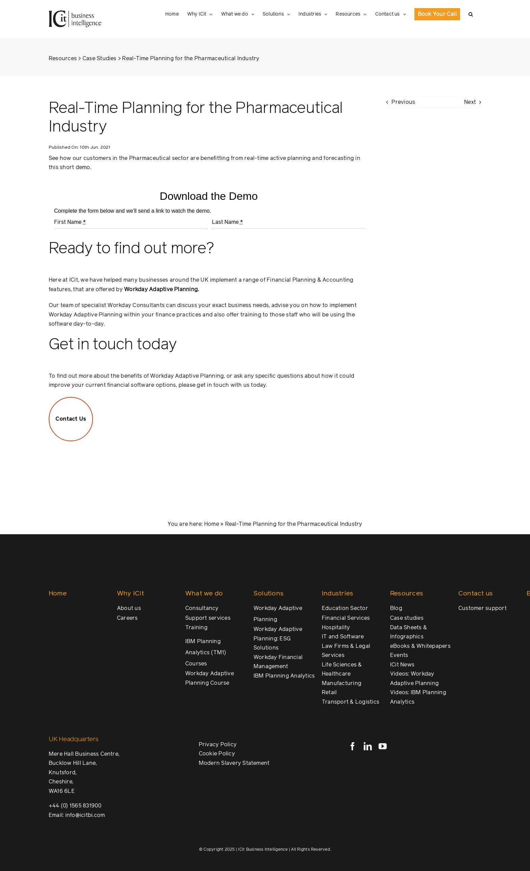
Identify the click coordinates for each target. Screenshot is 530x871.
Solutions (269, 593)
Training (196, 627)
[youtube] (383, 746)
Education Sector (345, 608)
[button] (470, 14)
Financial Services (346, 618)
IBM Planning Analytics (284, 676)
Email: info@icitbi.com (77, 815)
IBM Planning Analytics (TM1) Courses (205, 652)
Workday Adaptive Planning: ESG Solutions (278, 639)
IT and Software (343, 636)
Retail (329, 692)
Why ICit (130, 593)
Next (470, 102)
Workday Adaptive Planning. (161, 289)
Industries (337, 593)
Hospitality (336, 627)
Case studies (407, 618)
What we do (204, 593)
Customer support (482, 608)
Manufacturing (341, 683)
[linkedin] (368, 746)
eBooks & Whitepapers (420, 646)
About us (129, 608)
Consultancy (202, 608)
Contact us (475, 593)
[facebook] (352, 746)
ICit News (402, 664)
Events (399, 655)
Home (211, 524)
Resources (63, 58)
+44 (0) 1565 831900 (75, 805)
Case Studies (99, 58)
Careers (127, 618)
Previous (403, 102)
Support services (208, 618)
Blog (396, 608)
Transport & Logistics (350, 702)
